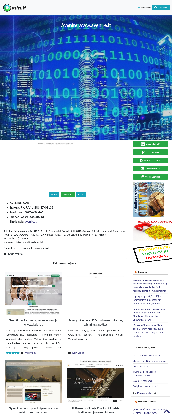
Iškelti (54, 194)
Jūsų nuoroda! (144, 393)
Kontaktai (144, 7)
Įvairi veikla (30, 352)
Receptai (142, 271)
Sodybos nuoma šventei (145, 386)
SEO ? (81, 194)
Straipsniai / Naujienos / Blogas (149, 360)
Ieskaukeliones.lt (147, 401)
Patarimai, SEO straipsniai (146, 355)
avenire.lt (31, 221)
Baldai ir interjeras (142, 380)
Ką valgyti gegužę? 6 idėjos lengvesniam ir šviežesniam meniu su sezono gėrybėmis (147, 300)
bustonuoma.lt (140, 366)
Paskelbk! (161, 7)
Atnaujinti (68, 194)
